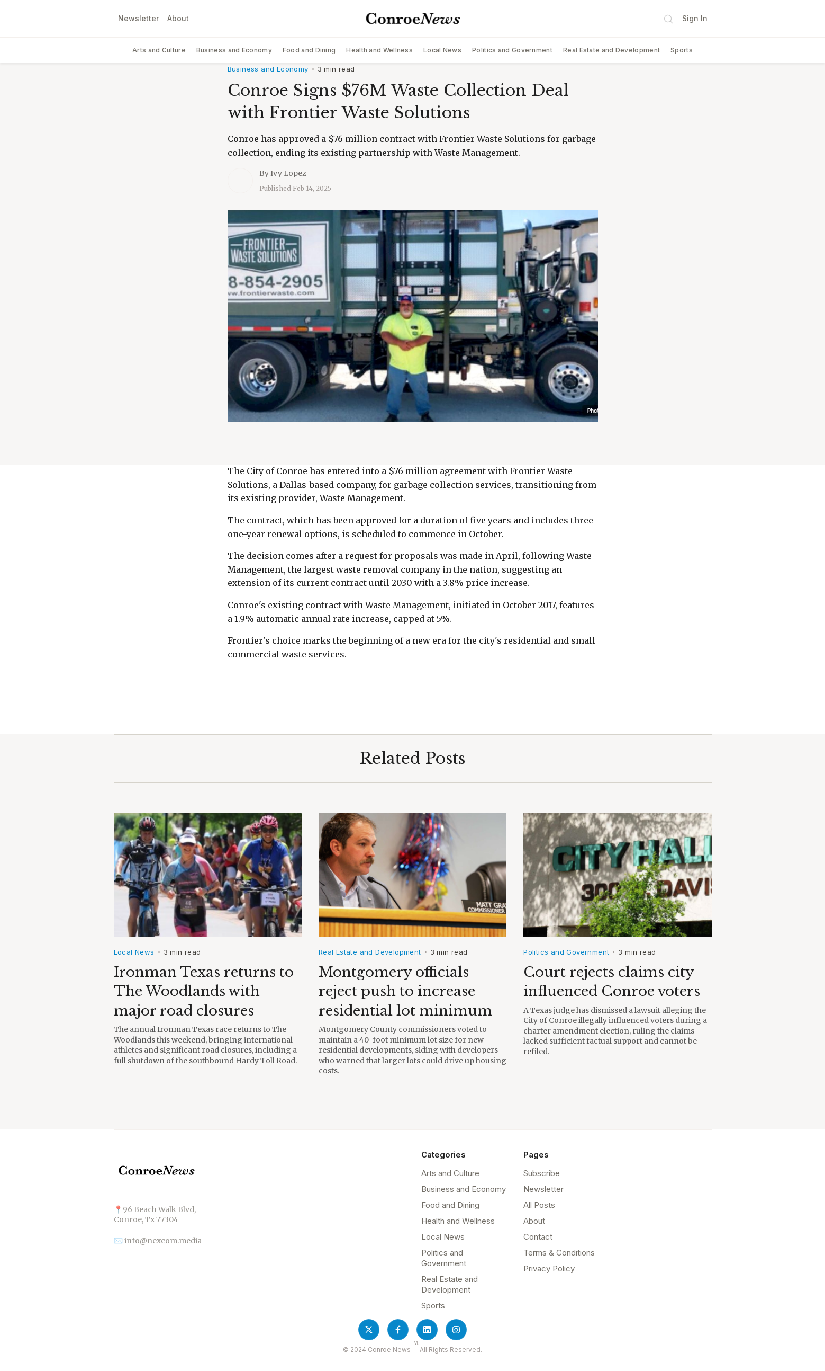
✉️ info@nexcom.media (158, 1240)
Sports (681, 50)
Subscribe (541, 1173)
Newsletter (138, 18)
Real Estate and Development (611, 50)
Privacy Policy (549, 1268)
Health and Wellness (379, 50)
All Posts (539, 1205)
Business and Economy (234, 50)
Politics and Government (512, 50)
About (178, 18)
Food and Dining (309, 50)
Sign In (695, 18)
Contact (537, 1237)
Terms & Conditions (559, 1253)
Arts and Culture (159, 50)
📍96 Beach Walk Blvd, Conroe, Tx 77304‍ (155, 1215)
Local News (442, 50)
